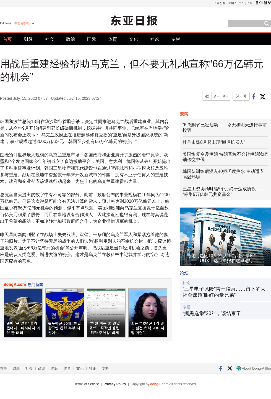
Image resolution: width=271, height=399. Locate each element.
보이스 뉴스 (236, 3)
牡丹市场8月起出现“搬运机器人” (214, 142)
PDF (250, 3)
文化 (133, 39)
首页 (7, 39)
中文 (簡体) (21, 23)
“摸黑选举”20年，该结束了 (212, 313)
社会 (49, 39)
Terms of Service (86, 384)
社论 (154, 39)
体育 (112, 39)
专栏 (175, 39)
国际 (91, 39)
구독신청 (219, 3)
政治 (70, 39)
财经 (28, 39)
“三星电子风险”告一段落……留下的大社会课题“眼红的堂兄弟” (224, 292)
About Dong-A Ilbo (253, 368)
